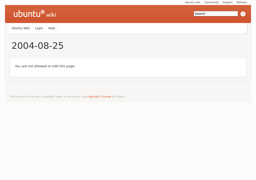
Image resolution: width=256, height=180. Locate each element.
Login (39, 28)
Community (211, 2)
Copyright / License (99, 96)
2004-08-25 (38, 45)
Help (51, 28)
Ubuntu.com (192, 2)
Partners (241, 2)
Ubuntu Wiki (21, 28)
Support (228, 2)
